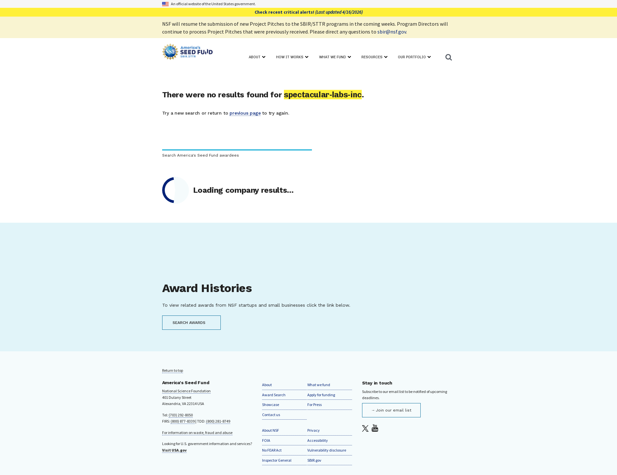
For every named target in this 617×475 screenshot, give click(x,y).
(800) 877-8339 (183, 421)
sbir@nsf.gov (391, 31)
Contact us (271, 414)
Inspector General (276, 460)
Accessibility (317, 440)
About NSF (270, 430)
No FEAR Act (272, 450)
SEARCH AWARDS (189, 322)
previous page (245, 113)
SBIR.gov (314, 460)
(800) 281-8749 (218, 421)
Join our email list (393, 410)
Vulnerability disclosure (326, 450)
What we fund (318, 384)
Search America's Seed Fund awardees (200, 155)
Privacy (313, 430)
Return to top (172, 370)
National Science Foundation (186, 390)
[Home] (187, 53)
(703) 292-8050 (181, 414)
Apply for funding (321, 394)
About (267, 384)
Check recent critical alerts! (309, 12)
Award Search (274, 394)
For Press (314, 404)
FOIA (266, 440)
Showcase (270, 404)
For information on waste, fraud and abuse (197, 432)
